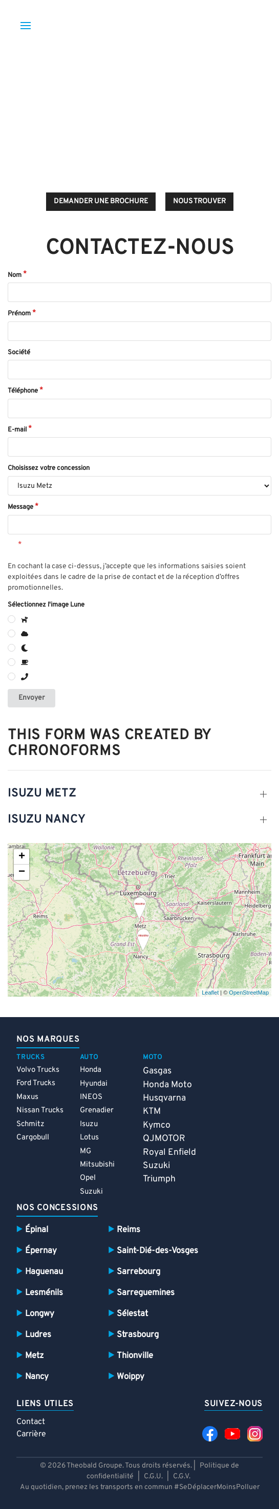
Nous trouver (199, 201)
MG (85, 1151)
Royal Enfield (169, 1152)
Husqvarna (164, 1098)
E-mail (17, 430)
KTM (152, 1111)
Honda (90, 1070)
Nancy (37, 1376)
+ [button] (21, 857)
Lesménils (44, 1292)
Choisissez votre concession (49, 468)
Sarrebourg (138, 1271)
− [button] (21, 872)
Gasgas (157, 1071)
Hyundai (94, 1084)
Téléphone (23, 391)
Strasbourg (138, 1334)
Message (20, 507)
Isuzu (89, 1124)
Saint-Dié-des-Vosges (157, 1250)
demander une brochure (101, 201)
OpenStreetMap (249, 992)
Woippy (130, 1376)
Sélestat (132, 1313)
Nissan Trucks (39, 1110)
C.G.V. (181, 1476)
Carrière (31, 1434)
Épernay (41, 1250)
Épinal (36, 1229)
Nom (15, 275)
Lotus (89, 1137)
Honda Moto (167, 1085)
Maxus (27, 1097)
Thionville (135, 1355)
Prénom (19, 314)
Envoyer (31, 698)
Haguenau (44, 1271)
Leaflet (210, 992)
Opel (88, 1178)
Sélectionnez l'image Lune (46, 605)
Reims (128, 1229)
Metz (34, 1355)
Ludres (38, 1334)
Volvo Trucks (37, 1070)
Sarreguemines (146, 1292)
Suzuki (91, 1192)
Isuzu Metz (42, 794)
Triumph (159, 1179)
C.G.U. (153, 1476)
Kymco (156, 1125)
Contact (30, 1422)
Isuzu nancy (46, 820)
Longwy (39, 1313)
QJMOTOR (164, 1139)
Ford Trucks (35, 1083)
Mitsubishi (97, 1165)
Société (19, 353)
